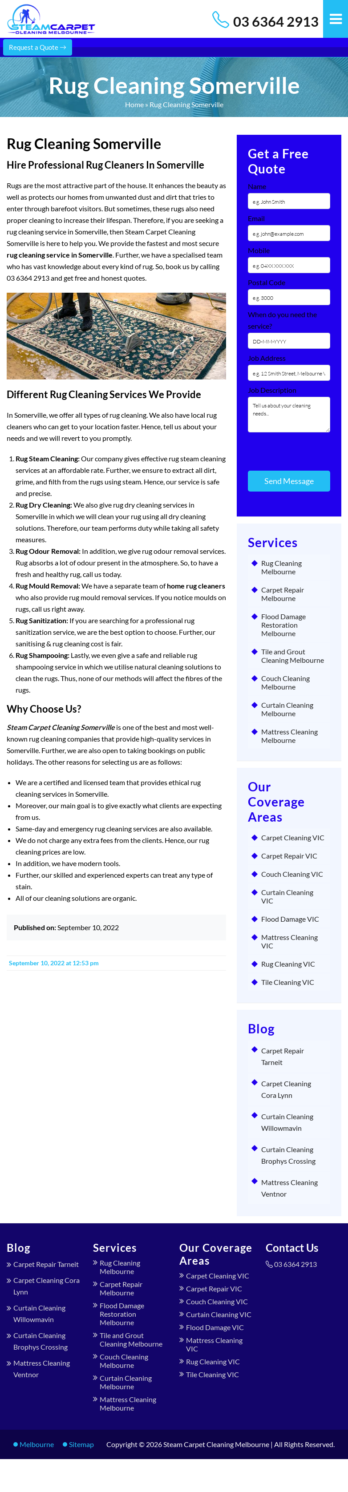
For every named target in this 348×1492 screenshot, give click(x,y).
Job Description (272, 390)
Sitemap (81, 1444)
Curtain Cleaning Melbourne (287, 709)
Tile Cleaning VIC (287, 982)
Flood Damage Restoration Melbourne (283, 624)
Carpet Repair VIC (289, 855)
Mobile (259, 250)
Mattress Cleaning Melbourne (289, 735)
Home (134, 104)
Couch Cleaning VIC (292, 874)
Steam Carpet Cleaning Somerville (61, 727)
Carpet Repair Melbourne (282, 593)
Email (256, 218)
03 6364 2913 (276, 21)
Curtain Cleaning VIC (287, 896)
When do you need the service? (282, 320)
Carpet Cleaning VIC (292, 837)
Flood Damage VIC (290, 919)
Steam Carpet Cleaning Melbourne (216, 1444)
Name (257, 186)
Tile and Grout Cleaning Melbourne (292, 655)
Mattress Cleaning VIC (289, 941)
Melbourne (37, 1444)
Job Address (267, 358)
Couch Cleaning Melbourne (285, 682)
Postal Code (266, 282)
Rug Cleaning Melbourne (281, 567)
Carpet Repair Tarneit (46, 1264)
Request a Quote (37, 47)
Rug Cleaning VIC (288, 964)
